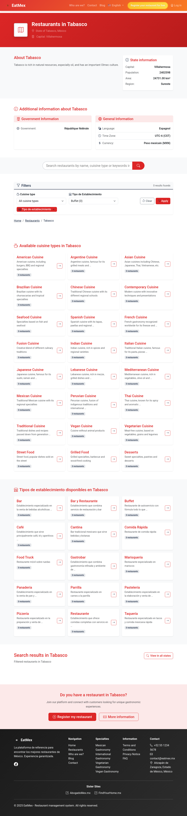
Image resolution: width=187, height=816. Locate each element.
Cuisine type (26, 194)
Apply (163, 201)
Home (17, 220)
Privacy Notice (131, 754)
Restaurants (32, 220)
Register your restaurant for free (148, 5)
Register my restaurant (72, 717)
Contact (92, 5)
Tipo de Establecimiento (85, 194)
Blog (102, 5)
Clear (147, 201)
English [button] (114, 5)
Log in (176, 5)
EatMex (15, 5)
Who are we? (77, 5)
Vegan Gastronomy (107, 771)
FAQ (125, 758)
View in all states (158, 655)
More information (118, 717)
